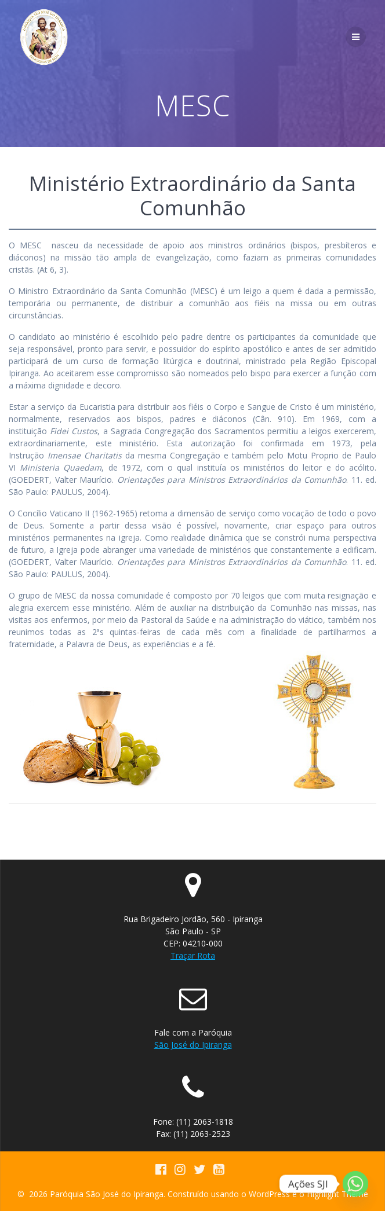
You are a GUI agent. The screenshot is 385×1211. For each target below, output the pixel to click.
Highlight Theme (337, 1193)
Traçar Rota (192, 955)
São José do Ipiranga (193, 1044)
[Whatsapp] (355, 1184)
